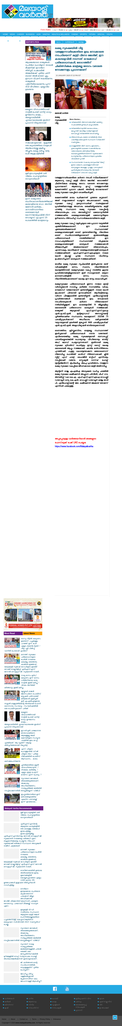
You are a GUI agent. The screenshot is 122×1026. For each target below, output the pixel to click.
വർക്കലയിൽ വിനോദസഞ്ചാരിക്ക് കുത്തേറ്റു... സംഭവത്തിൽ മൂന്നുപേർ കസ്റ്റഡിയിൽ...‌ (87, 123)
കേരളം (81, 42)
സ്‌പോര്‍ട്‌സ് (33, 1008)
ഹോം (58, 42)
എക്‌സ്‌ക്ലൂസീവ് (105, 1002)
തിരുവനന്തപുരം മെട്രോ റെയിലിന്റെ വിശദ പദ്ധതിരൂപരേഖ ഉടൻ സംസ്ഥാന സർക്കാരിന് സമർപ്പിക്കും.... (88, 140)
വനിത (30, 999)
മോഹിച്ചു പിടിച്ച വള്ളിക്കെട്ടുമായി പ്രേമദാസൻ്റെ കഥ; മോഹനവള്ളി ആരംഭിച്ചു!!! (31, 978)
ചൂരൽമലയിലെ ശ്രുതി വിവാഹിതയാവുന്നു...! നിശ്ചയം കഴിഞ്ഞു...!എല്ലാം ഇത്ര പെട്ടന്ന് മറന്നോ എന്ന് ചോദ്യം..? (31, 770)
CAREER (20, 34)
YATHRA (92, 34)
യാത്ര (54, 1002)
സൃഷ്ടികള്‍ (56, 1005)
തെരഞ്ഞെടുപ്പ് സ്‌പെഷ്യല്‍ (81, 1006)
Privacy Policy (45, 1019)
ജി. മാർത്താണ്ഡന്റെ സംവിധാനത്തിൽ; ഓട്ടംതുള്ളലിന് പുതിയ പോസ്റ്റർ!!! (29, 966)
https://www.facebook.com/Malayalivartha (74, 447)
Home (4, 1019)
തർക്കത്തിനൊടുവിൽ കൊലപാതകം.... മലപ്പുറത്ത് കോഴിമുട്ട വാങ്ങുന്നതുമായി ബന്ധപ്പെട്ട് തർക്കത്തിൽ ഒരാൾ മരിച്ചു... (85, 131)
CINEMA (74, 34)
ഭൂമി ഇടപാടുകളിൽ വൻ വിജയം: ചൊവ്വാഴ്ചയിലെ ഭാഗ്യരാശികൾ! (38, 175)
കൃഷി (6, 1008)
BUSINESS (30, 34)
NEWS (12, 34)
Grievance (57, 1019)
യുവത (101, 999)
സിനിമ (31, 1005)
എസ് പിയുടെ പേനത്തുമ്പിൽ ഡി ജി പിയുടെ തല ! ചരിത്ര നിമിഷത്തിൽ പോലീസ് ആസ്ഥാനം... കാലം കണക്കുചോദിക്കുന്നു (22, 755)
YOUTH (109, 34)
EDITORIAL (20, 39)
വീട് (100, 1005)
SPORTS (83, 34)
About (13, 1019)
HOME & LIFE (8, 39)
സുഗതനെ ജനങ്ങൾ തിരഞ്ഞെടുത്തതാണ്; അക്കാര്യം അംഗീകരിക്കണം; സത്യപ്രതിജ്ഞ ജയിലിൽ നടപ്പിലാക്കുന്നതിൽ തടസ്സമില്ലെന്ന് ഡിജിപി (23, 785)
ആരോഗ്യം (32, 1002)
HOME (5, 34)
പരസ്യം (78, 1002)
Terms (34, 1019)
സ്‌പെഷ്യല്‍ (56, 1008)
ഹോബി (55, 999)
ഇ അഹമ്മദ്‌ (104, 1008)
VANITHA (46, 34)
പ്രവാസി (79, 1010)
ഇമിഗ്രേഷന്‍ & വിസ (83, 999)
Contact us (23, 1019)
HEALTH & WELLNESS (60, 34)
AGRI (38, 34)
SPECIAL (101, 34)
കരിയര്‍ (7, 1002)
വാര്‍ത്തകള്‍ (69, 42)
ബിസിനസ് (8, 1005)
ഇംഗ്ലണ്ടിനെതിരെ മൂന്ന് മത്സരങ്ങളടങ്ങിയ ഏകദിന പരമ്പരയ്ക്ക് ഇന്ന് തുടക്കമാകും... (30, 798)
